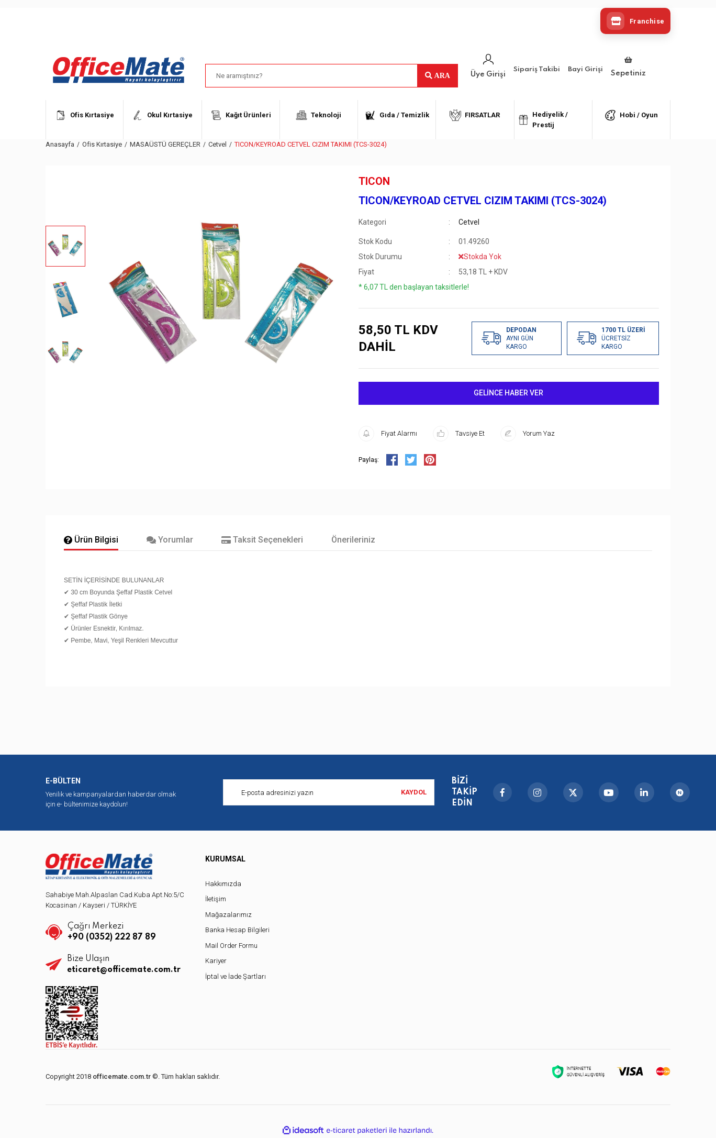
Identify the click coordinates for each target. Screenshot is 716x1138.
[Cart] (628, 67)
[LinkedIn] (644, 792)
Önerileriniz (353, 540)
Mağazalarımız (228, 915)
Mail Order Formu (231, 945)
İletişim (215, 899)
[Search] (331, 75)
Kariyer (216, 961)
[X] (573, 792)
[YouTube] (609, 792)
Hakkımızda (223, 884)
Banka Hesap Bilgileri (237, 930)
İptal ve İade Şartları (235, 976)
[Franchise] (635, 21)
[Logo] (119, 70)
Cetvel (468, 222)
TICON (374, 181)
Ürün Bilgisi (91, 540)
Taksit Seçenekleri (262, 540)
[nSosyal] (680, 792)
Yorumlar (170, 540)
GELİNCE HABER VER (508, 393)
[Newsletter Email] (328, 792)
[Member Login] (488, 67)
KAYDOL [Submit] (414, 792)
